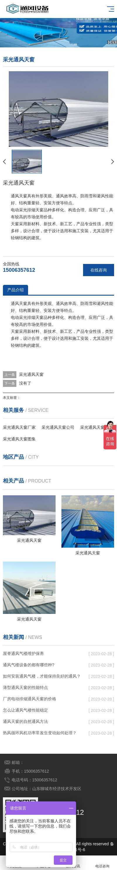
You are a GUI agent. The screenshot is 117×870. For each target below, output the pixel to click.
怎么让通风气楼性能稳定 (25, 710)
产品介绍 (15, 289)
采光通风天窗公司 (58, 427)
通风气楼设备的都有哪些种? (28, 664)
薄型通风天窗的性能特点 (25, 687)
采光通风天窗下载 (96, 427)
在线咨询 (98, 270)
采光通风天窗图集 (19, 439)
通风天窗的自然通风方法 (25, 721)
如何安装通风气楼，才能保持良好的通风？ (42, 676)
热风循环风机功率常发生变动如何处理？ (40, 732)
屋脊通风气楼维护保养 (23, 653)
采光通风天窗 (31, 374)
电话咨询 (102, 863)
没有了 (25, 383)
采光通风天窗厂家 (19, 427)
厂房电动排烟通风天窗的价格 (29, 698)
